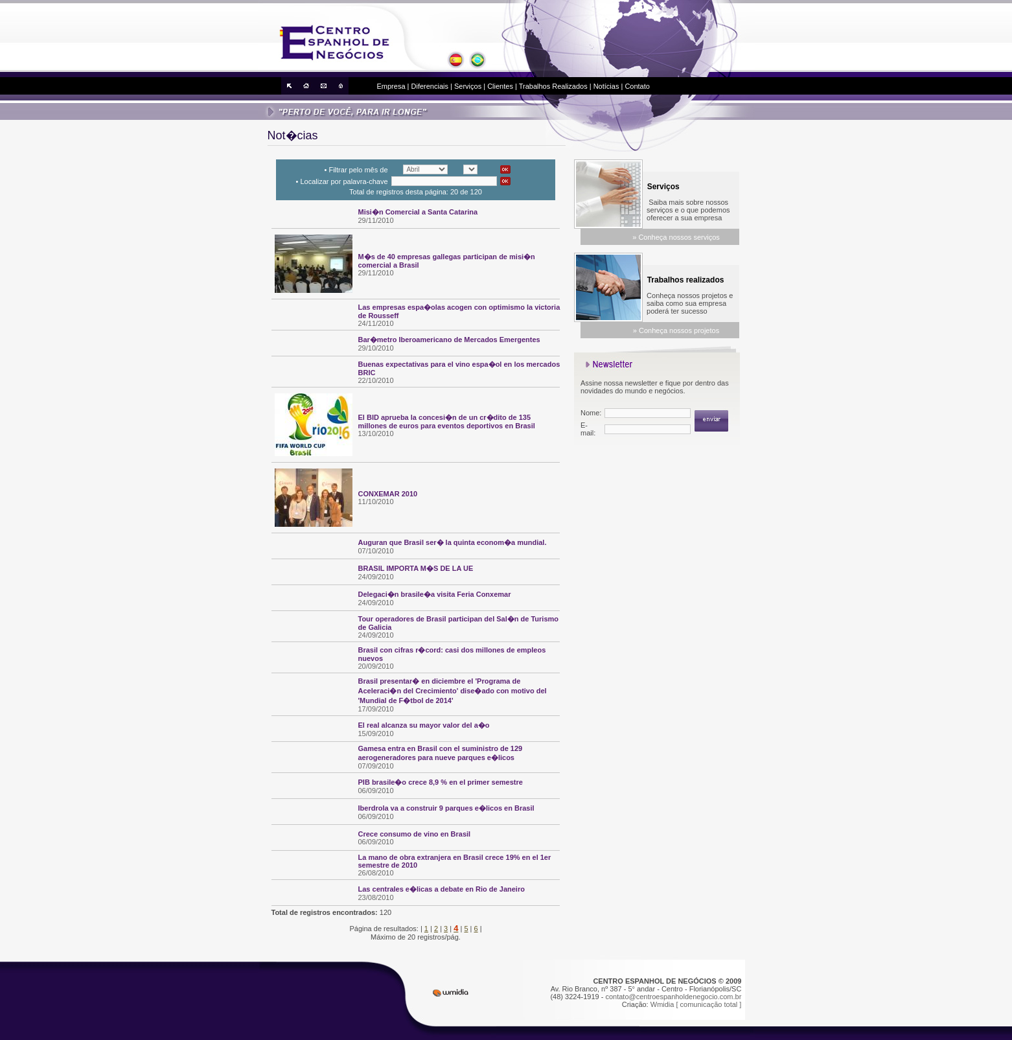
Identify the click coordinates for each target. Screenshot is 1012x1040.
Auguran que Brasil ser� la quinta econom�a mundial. (452, 542)
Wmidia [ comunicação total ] (696, 1004)
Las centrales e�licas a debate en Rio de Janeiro (441, 889)
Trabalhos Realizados (553, 86)
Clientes (500, 86)
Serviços (467, 86)
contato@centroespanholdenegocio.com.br (673, 996)
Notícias (606, 86)
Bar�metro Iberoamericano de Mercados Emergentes (449, 339)
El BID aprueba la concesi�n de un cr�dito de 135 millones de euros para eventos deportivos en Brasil (446, 421)
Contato (637, 86)
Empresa (391, 86)
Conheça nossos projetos (679, 330)
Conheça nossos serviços (678, 237)
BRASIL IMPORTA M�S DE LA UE (416, 568)
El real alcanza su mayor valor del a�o (424, 725)
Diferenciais (429, 86)
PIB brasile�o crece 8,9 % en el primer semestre (440, 782)
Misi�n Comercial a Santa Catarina (418, 212)
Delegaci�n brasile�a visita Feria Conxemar (434, 594)
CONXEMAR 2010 (388, 494)
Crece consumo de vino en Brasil (414, 834)
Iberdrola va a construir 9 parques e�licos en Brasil (446, 808)
